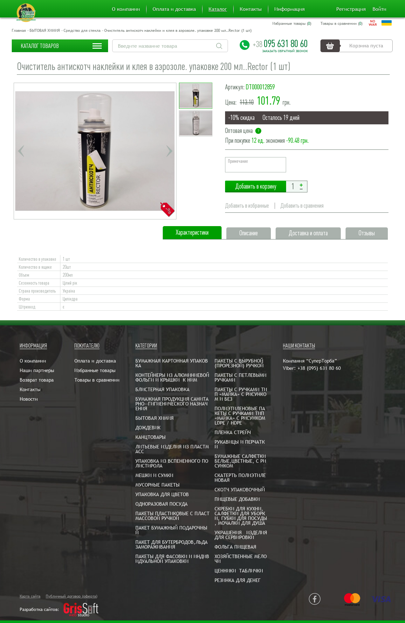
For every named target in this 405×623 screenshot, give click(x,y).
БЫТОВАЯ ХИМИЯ (45, 30)
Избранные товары (94, 370)
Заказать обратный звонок (285, 51)
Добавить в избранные (247, 206)
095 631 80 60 (280, 43)
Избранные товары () (291, 23)
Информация (289, 9)
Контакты (251, 9)
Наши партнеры (37, 370)
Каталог (218, 9)
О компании (126, 9)
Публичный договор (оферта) (71, 596)
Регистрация (351, 9)
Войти (379, 9)
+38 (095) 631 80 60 (319, 368)
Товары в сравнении (97, 379)
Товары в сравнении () (341, 23)
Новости (29, 399)
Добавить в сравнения (302, 206)
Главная (19, 30)
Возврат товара (37, 379)
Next (169, 151)
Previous (21, 151)
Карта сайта (30, 596)
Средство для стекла (82, 30)
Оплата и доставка (174, 9)
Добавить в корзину (255, 186)
